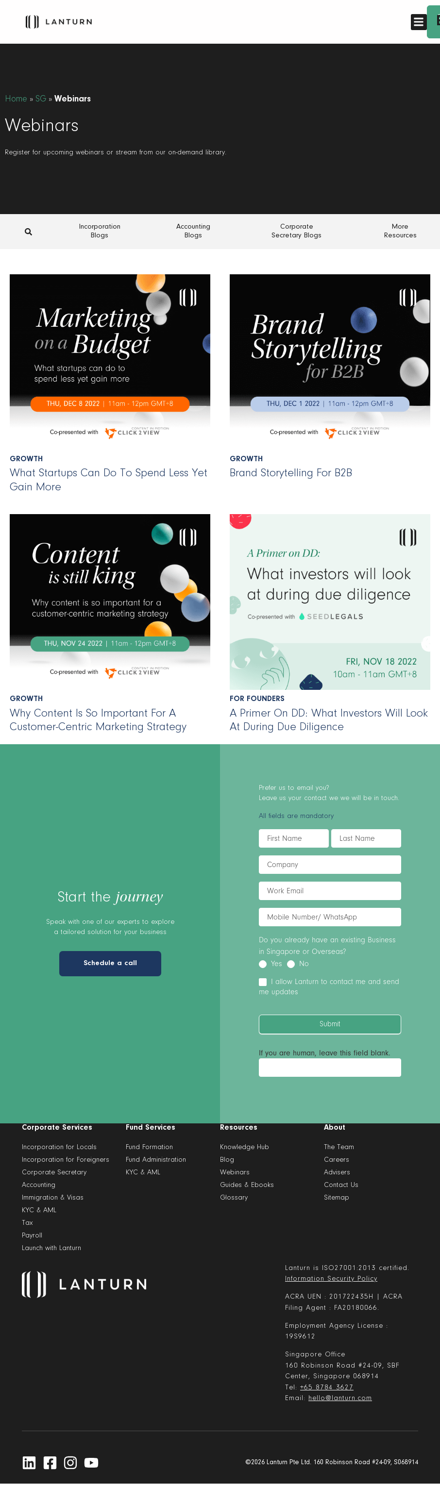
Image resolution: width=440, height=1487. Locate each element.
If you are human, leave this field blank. (324, 1053)
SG (40, 99)
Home (16, 99)
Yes (270, 963)
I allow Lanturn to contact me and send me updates (329, 986)
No (298, 963)
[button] (419, 22)
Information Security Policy (331, 1279)
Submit (330, 1024)
